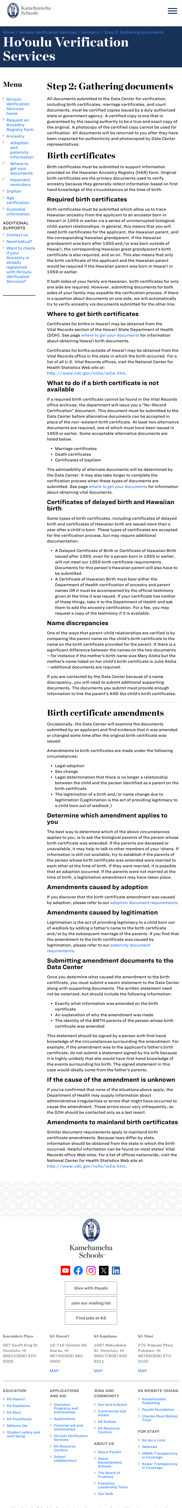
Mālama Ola (17, 1426)
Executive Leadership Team (113, 1485)
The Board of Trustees (109, 1475)
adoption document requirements (143, 902)
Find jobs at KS (91, 1318)
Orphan (13, 191)
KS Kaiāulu (107, 1422)
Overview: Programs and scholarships (66, 1408)
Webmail (149, 1447)
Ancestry (91, 32)
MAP (54, 1371)
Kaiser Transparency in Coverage (159, 1466)
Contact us (17, 235)
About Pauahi (109, 1452)
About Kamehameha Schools (110, 1462)
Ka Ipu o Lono (153, 1440)
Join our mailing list (91, 1303)
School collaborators (65, 1458)
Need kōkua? (19, 241)
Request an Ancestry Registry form (19, 125)
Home (8, 32)
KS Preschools (19, 1419)
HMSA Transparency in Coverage (159, 1455)
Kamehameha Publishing (154, 1401)
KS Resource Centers (65, 1448)
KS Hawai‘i (16, 1399)
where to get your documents (110, 335)
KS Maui (14, 1412)
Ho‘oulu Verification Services (48, 32)
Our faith (105, 1494)
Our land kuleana (112, 1404)
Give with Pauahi (91, 1288)
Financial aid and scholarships (68, 1427)
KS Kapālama (18, 1406)
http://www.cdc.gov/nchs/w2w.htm (86, 373)
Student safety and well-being (23, 1434)
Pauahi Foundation (158, 1409)
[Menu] (171, 11)
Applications (64, 1419)
